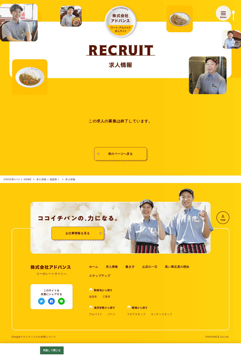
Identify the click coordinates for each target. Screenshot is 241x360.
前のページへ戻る (120, 153)
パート (112, 314)
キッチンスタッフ (161, 314)
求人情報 (112, 266)
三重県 (106, 296)
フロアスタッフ (136, 314)
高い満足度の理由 (177, 266)
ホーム (93, 266)
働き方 (130, 266)
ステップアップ (99, 275)
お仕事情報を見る (78, 233)
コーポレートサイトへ (51, 273)
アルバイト (95, 314)
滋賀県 (93, 296)
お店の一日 (149, 266)
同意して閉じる (51, 350)
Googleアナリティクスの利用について (34, 337)
